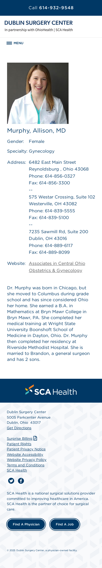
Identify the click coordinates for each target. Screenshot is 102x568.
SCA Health (17, 470)
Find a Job (65, 524)
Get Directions (19, 428)
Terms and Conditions (25, 465)
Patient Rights (19, 444)
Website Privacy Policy (27, 460)
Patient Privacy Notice (26, 449)
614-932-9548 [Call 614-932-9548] (51, 7)
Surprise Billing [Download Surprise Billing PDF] (22, 439)
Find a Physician (26, 524)
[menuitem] (51, 389)
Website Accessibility (25, 455)
